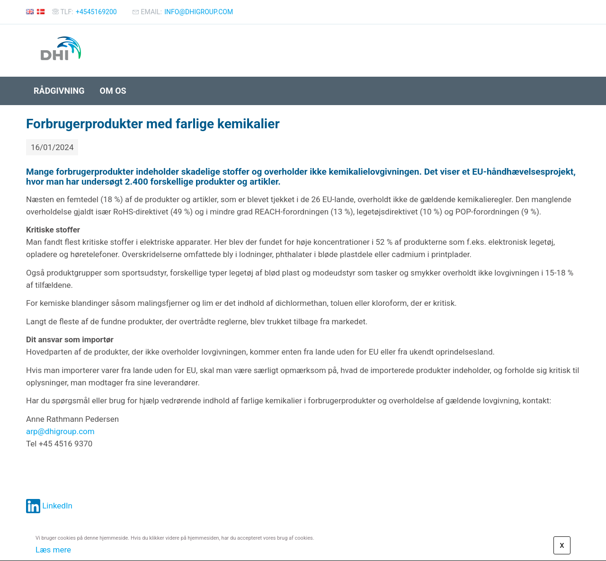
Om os (113, 91)
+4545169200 (96, 12)
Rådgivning (59, 91)
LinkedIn (49, 505)
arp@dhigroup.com (60, 431)
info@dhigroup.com (198, 12)
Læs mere (53, 549)
